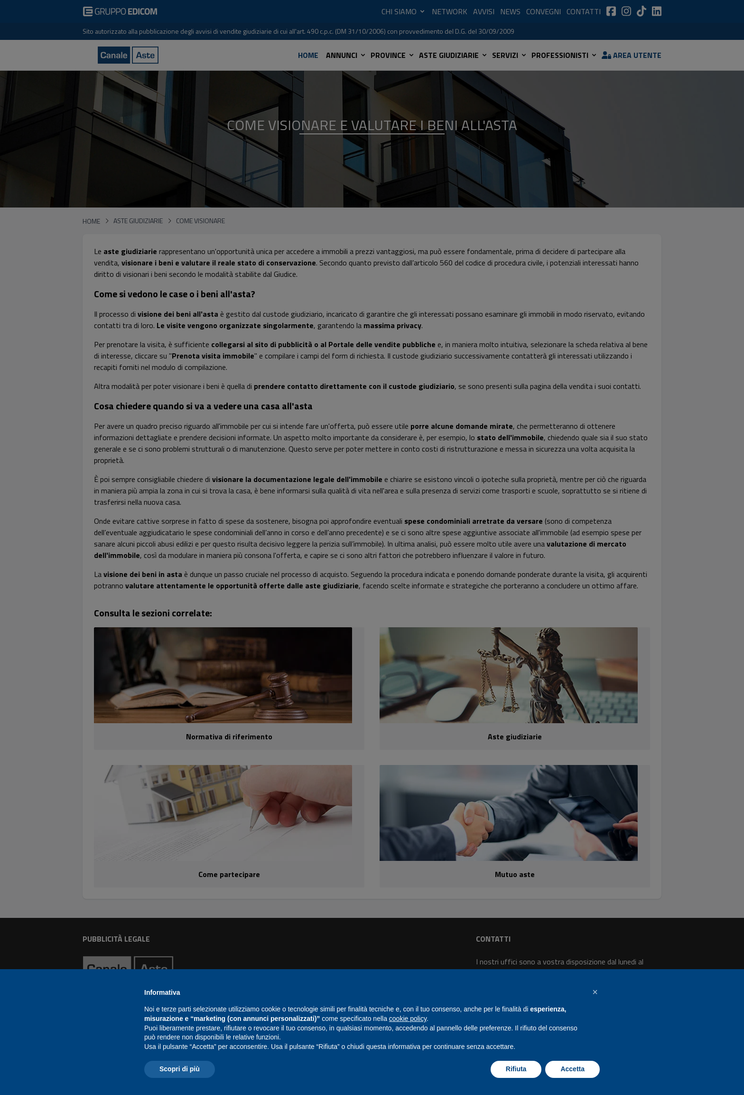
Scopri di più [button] (179, 1069)
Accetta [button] (572, 1069)
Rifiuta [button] (516, 1069)
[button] (595, 992)
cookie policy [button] (408, 1018)
